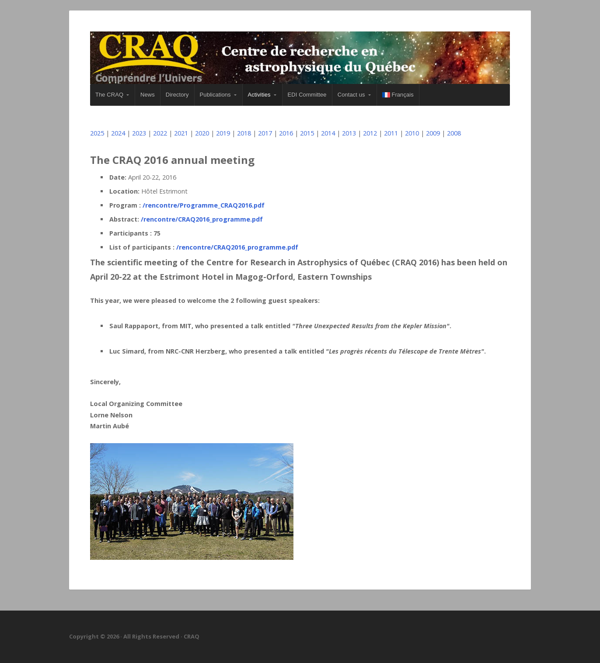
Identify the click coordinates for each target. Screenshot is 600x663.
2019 (223, 133)
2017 (265, 133)
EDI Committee (307, 94)
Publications (215, 94)
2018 (244, 133)
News (147, 94)
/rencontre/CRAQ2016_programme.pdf (202, 219)
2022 (160, 133)
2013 (349, 133)
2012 (370, 133)
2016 (286, 133)
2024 (118, 133)
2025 (97, 133)
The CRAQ (109, 94)
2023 (139, 133)
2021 (181, 133)
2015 (307, 133)
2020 (202, 133)
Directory (177, 94)
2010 (412, 133)
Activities (259, 94)
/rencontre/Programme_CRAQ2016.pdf (204, 205)
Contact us (351, 94)
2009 (433, 133)
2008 (454, 133)
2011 (391, 133)
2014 (328, 133)
